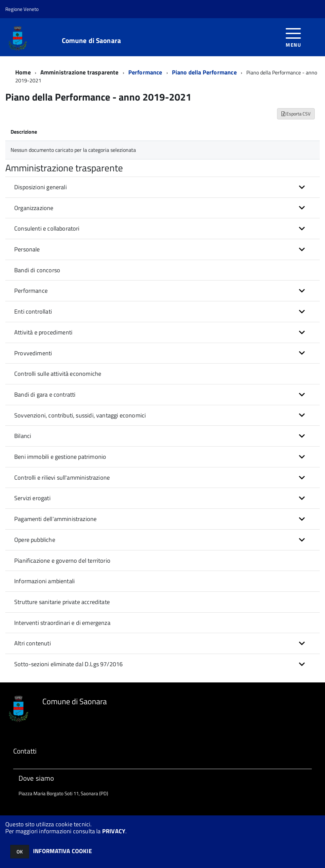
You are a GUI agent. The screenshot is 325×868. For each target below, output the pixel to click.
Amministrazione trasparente (79, 72)
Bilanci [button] (22, 435)
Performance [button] (31, 290)
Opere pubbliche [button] (34, 539)
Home (23, 72)
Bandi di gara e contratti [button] (45, 394)
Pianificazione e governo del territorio (62, 560)
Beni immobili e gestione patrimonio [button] (60, 456)
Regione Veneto (22, 9)
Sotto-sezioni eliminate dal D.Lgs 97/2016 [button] (68, 664)
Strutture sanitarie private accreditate (62, 601)
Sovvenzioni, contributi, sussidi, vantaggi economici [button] (80, 415)
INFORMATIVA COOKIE (62, 850)
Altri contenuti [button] (32, 643)
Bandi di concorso (37, 270)
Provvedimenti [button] (33, 353)
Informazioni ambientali (44, 581)
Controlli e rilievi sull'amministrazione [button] (62, 477)
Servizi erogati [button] (32, 498)
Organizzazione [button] (34, 207)
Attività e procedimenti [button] (43, 332)
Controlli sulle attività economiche (57, 373)
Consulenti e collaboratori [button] (47, 228)
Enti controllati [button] (33, 311)
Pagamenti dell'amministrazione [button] (55, 518)
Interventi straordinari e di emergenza (62, 622)
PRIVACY (113, 831)
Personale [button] (27, 249)
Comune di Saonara (91, 40)
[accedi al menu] (293, 37)
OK (20, 851)
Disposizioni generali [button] (40, 187)
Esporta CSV (295, 113)
